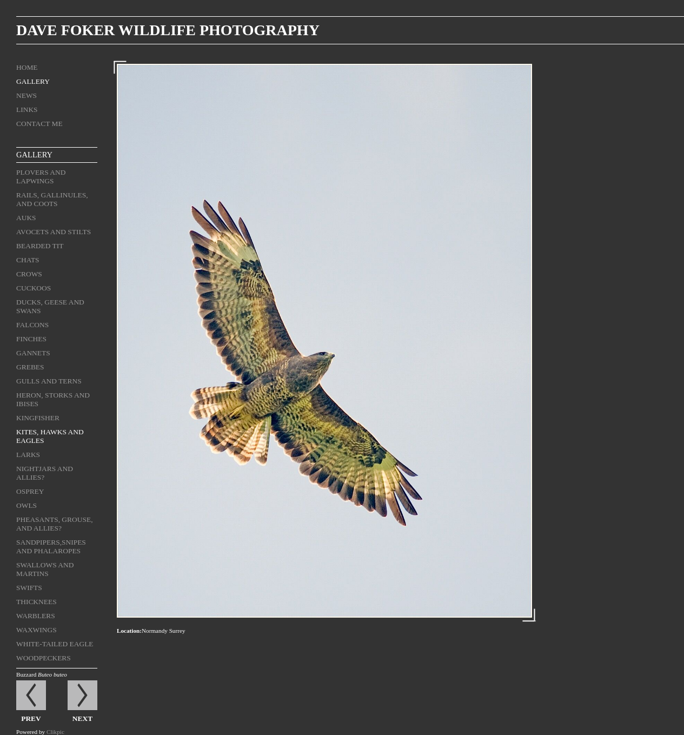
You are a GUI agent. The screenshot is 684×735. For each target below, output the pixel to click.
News (26, 95)
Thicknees (36, 602)
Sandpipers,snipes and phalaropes (51, 546)
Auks (26, 218)
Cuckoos (33, 288)
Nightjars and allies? (44, 473)
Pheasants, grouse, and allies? (54, 523)
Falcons (32, 325)
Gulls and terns (49, 381)
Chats (27, 260)
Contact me (39, 124)
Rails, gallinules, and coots (52, 199)
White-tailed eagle (55, 644)
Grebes (30, 367)
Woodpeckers (43, 658)
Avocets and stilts (53, 232)
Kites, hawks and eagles (50, 436)
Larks (28, 455)
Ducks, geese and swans (50, 306)
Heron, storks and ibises (53, 399)
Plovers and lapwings (40, 176)
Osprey (30, 491)
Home (27, 67)
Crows (29, 274)
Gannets (33, 353)
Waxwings (36, 630)
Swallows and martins (45, 569)
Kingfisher (37, 418)
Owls (26, 505)
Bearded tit (39, 246)
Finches (31, 339)
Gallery (33, 81)
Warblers (35, 616)
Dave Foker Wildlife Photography (168, 30)
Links (27, 109)
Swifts (29, 588)
